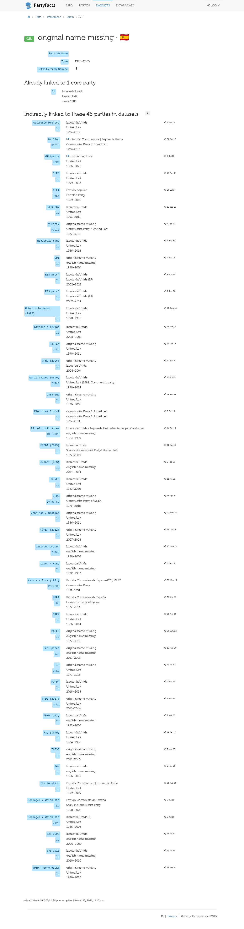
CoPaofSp (53, 502)
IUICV (55, 552)
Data (38, 16)
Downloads (125, 5)
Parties (84, 5)
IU (53, 91)
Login (213, 5)
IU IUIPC (53, 434)
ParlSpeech (54, 16)
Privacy (172, 916)
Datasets (103, 5)
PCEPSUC (53, 586)
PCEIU (55, 145)
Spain (70, 16)
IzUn (56, 162)
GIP (56, 653)
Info (69, 5)
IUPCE (55, 383)
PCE (56, 603)
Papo (56, 196)
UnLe (56, 349)
